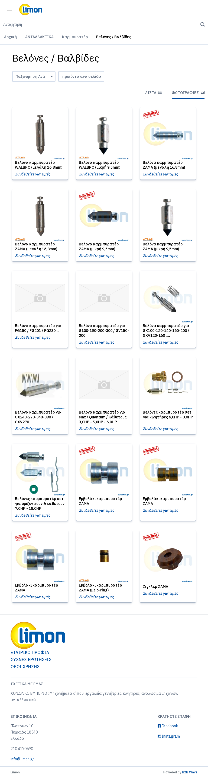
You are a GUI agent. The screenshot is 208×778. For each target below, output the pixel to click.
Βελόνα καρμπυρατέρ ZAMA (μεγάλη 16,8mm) (164, 165)
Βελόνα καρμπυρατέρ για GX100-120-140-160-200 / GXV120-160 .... (166, 330)
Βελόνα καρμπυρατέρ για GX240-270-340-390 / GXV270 (38, 417)
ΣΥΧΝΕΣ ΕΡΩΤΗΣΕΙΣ (31, 659)
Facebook (168, 725)
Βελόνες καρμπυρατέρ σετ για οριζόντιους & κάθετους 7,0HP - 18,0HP (39, 503)
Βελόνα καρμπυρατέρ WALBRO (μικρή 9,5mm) (99, 165)
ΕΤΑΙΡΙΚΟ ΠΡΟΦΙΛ (30, 652)
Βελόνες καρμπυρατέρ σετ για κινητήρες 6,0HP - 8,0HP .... (168, 417)
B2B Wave (189, 772)
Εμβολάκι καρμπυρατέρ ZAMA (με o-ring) (100, 588)
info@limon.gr (22, 759)
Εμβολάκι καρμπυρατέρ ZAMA (100, 501)
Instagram (169, 736)
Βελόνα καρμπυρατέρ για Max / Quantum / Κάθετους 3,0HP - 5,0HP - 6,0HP (102, 417)
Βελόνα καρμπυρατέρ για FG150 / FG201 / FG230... (38, 328)
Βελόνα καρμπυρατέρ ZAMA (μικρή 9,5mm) (99, 246)
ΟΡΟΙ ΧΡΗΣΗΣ (25, 666)
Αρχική (10, 36)
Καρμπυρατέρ (75, 36)
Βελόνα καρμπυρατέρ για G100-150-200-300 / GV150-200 (104, 330)
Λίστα (153, 92)
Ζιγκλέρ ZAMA (155, 586)
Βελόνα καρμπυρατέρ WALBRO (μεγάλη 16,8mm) (38, 165)
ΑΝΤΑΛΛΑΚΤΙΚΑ (39, 36)
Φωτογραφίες (188, 92)
